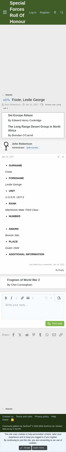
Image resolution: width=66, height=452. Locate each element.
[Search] (61, 12)
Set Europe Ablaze (20, 115)
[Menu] (5, 12)
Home (5, 419)
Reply (61, 270)
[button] (5, 298)
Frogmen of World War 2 (23, 279)
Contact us (7, 416)
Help (53, 416)
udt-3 (5, 108)
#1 (63, 157)
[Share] (58, 157)
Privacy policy (42, 416)
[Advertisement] (33, 59)
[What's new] (54, 12)
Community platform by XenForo (28, 426)
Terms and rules (24, 416)
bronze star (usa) (53, 104)
